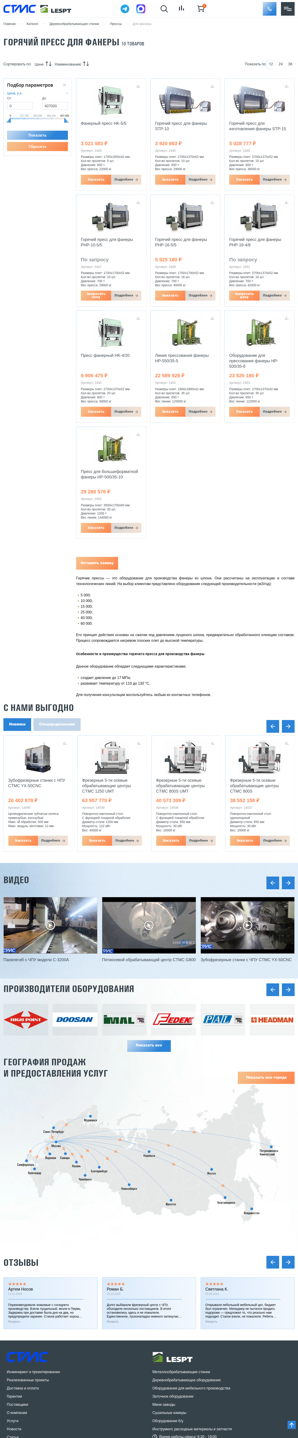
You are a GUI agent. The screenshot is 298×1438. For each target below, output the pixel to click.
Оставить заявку (97, 563)
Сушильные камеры (169, 1413)
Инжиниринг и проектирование (33, 1372)
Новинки (17, 724)
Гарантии (14, 1396)
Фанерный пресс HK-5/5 (103, 123)
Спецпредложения (57, 724)
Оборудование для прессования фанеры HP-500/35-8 (253, 361)
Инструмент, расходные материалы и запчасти (192, 1429)
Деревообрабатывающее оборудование (186, 1380)
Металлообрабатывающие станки (181, 1372)
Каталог (33, 24)
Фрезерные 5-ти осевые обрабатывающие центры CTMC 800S (254, 786)
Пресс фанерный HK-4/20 (105, 355)
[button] (269, 9)
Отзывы (20, 1262)
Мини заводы (163, 1404)
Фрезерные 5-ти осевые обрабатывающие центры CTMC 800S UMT (180, 786)
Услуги (12, 1421)
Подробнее (123, 179)
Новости (14, 1429)
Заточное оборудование (173, 1396)
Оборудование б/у (167, 1421)
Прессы (116, 24)
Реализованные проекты (28, 1380)
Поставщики (17, 1404)
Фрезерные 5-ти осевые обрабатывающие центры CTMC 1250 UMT (106, 786)
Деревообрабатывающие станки (74, 24)
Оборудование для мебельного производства (191, 1388)
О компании (17, 1413)
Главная (9, 24)
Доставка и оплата (23, 1388)
